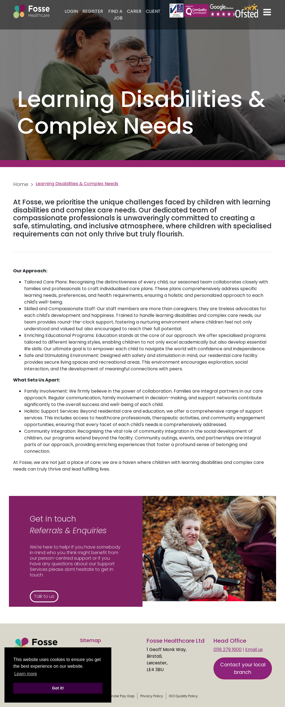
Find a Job (115, 14)
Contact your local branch (243, 668)
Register (92, 11)
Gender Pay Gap (120, 696)
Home (20, 184)
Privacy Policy (151, 696)
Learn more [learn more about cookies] (25, 673)
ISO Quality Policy (183, 696)
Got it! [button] (58, 688)
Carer (134, 11)
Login (71, 11)
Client (153, 11)
